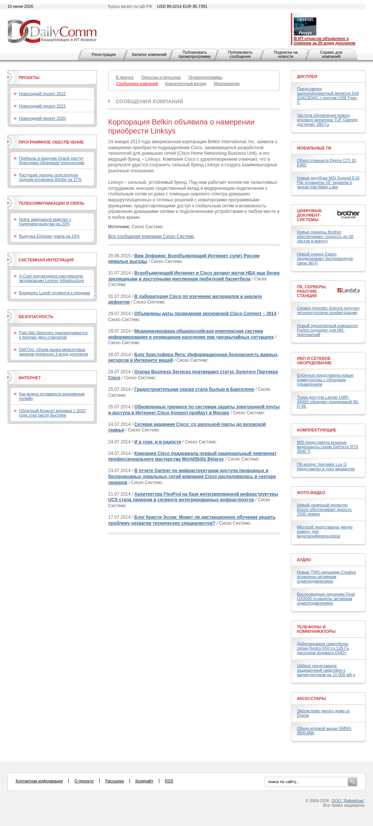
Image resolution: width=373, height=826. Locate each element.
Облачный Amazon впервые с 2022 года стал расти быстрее (52, 412)
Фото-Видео (311, 492)
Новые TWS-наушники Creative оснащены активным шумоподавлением (326, 576)
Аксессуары (311, 698)
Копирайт (144, 781)
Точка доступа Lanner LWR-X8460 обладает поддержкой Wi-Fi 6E (328, 401)
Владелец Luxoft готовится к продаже (54, 292)
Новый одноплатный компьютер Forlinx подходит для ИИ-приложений (327, 330)
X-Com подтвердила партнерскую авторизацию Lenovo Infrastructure (51, 278)
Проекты (29, 77)
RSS (169, 781)
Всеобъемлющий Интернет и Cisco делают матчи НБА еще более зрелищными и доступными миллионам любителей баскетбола (194, 276)
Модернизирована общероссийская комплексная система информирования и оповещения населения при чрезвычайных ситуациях (191, 334)
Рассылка (114, 781)
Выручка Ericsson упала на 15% (49, 236)
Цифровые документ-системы (309, 215)
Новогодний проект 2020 (42, 118)
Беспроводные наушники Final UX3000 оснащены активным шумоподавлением (326, 598)
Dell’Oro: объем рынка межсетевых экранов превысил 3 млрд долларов (53, 351)
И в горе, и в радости (157, 442)
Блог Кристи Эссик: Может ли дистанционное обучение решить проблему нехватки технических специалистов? (192, 520)
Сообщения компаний (149, 101)
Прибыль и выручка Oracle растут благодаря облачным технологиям (51, 160)
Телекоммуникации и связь (51, 203)
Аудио (304, 560)
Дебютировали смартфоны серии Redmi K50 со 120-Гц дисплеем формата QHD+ (323, 648)
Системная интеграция (46, 260)
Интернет (30, 378)
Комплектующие (316, 430)
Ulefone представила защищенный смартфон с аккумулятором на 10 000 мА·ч (326, 670)
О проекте (84, 781)
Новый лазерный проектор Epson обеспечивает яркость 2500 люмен (324, 509)
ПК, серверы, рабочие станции (312, 291)
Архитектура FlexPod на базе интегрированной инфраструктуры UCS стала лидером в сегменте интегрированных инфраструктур (193, 497)
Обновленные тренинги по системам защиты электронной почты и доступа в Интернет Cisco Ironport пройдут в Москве (194, 409)
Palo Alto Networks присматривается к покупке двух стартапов (53, 334)
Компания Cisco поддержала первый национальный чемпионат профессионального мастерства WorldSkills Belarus (192, 456)
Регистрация (104, 54)
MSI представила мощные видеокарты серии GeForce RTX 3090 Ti (327, 446)
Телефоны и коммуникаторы (316, 629)
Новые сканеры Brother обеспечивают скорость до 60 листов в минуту (325, 236)
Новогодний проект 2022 (42, 93)
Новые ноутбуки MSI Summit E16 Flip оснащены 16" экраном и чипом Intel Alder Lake (328, 182)
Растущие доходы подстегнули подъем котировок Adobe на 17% (50, 177)
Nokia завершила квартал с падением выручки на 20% (45, 221)
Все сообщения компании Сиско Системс (151, 236)
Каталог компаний (149, 54)
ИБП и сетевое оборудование (314, 360)
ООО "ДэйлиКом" (348, 800)
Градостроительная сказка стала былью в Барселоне (194, 389)
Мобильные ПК (314, 148)
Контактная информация (39, 781)
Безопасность (36, 316)
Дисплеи (307, 76)
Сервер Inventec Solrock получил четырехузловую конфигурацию (328, 310)
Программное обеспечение (51, 142)
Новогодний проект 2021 (42, 106)
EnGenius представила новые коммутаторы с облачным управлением (325, 379)
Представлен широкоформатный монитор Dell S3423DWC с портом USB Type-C (328, 95)
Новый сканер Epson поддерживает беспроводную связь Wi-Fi (325, 258)
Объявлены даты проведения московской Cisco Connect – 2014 (205, 313)
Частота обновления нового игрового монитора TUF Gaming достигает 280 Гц (327, 119)
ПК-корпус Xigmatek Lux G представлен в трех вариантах (326, 466)
